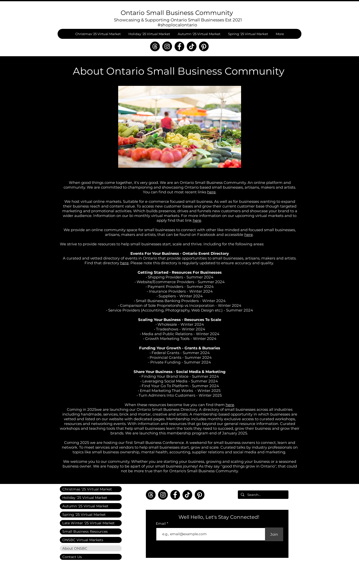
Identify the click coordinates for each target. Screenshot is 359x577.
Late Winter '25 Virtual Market (88, 523)
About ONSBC (74, 548)
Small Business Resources (85, 531)
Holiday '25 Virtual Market (84, 497)
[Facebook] (179, 46)
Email (161, 523)
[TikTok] (191, 46)
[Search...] (262, 494)
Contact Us (72, 557)
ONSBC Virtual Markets (82, 540)
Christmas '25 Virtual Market (87, 489)
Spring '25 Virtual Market (84, 514)
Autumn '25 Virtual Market (85, 506)
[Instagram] (167, 46)
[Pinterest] (204, 46)
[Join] (274, 534)
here (211, 192)
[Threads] (155, 46)
